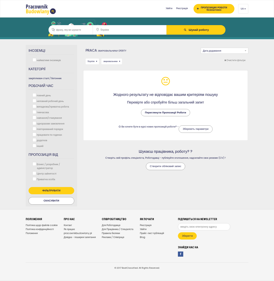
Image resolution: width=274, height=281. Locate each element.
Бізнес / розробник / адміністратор (48, 166)
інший (39, 146)
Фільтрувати (51, 190)
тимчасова (42, 112)
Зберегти (187, 236)
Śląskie (91, 61)
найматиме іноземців (48, 60)
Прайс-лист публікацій (152, 233)
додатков (41, 140)
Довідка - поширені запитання (80, 237)
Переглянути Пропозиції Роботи (165, 112)
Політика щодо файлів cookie (41, 225)
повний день (43, 95)
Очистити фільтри (234, 60)
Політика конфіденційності (40, 229)
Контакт (68, 225)
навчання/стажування (49, 118)
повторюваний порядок (49, 129)
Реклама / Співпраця (113, 237)
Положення (32, 233)
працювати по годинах (49, 135)
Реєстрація (182, 8)
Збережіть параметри (196, 129)
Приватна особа (45, 179)
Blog (142, 237)
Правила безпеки (111, 233)
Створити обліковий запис (165, 166)
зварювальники (110, 61)
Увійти (169, 8)
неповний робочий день (50, 101)
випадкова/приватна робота (52, 106)
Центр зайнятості (46, 173)
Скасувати (51, 200)
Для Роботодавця (111, 225)
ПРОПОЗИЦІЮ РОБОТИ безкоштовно (212, 8)
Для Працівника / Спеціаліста (117, 229)
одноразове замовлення (50, 123)
